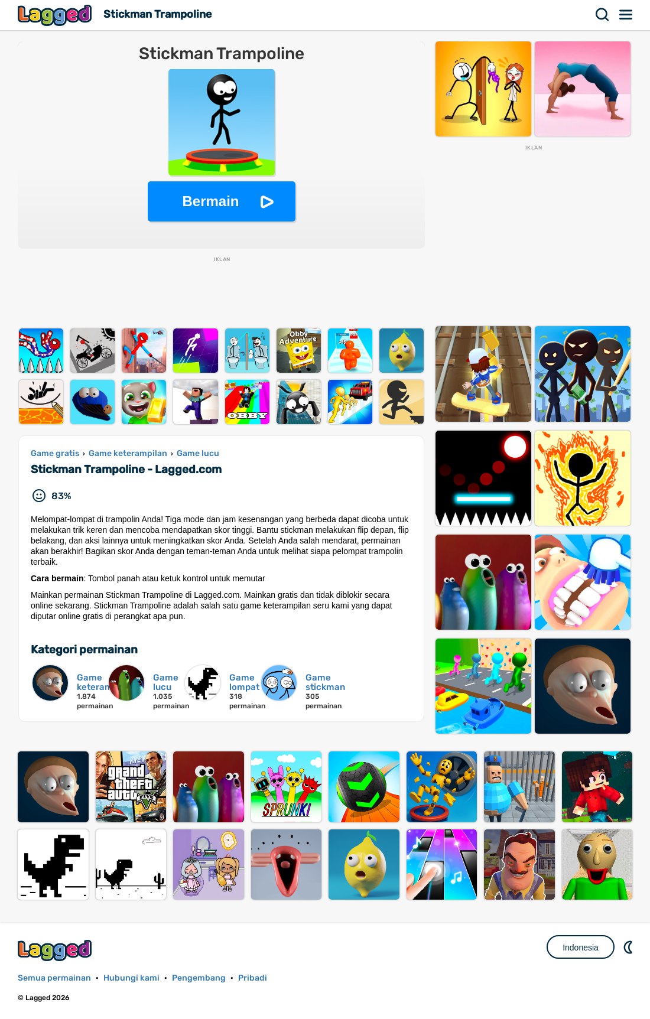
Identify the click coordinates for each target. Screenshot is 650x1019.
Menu (626, 15)
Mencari (603, 15)
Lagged (56, 15)
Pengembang (199, 978)
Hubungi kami (131, 978)
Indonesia (581, 947)
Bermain (210, 201)
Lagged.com (56, 950)
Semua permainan (54, 978)
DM (629, 947)
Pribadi (252, 978)
